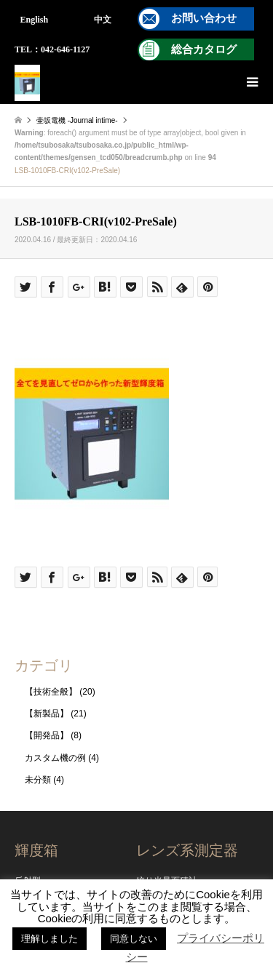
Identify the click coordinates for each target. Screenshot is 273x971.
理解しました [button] (49, 938)
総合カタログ (204, 49)
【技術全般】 (51, 692)
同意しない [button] (133, 938)
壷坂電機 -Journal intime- (77, 120)
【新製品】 (46, 713)
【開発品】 (46, 735)
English (34, 20)
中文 (102, 20)
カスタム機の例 (55, 758)
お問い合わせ (204, 18)
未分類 (38, 780)
